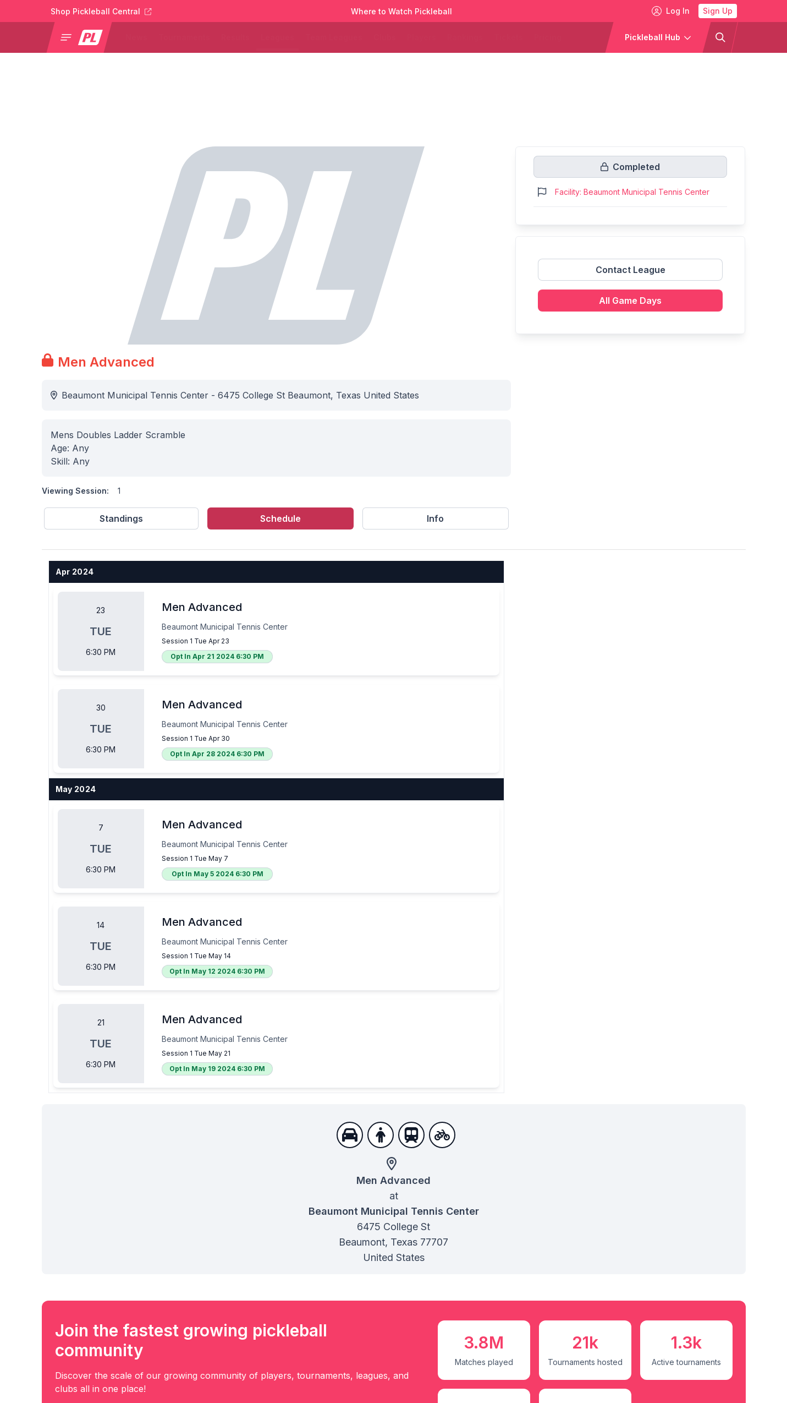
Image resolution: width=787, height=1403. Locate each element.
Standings (121, 518)
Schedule (280, 518)
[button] (83, 37)
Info (435, 518)
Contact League (630, 269)
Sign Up (718, 10)
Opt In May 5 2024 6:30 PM (217, 874)
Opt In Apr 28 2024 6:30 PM (217, 754)
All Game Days (630, 300)
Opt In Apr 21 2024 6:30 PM (217, 656)
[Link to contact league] (630, 274)
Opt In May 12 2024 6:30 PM (217, 971)
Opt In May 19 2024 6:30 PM (217, 1068)
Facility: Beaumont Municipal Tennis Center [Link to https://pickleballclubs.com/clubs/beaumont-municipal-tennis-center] (632, 191)
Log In (671, 11)
